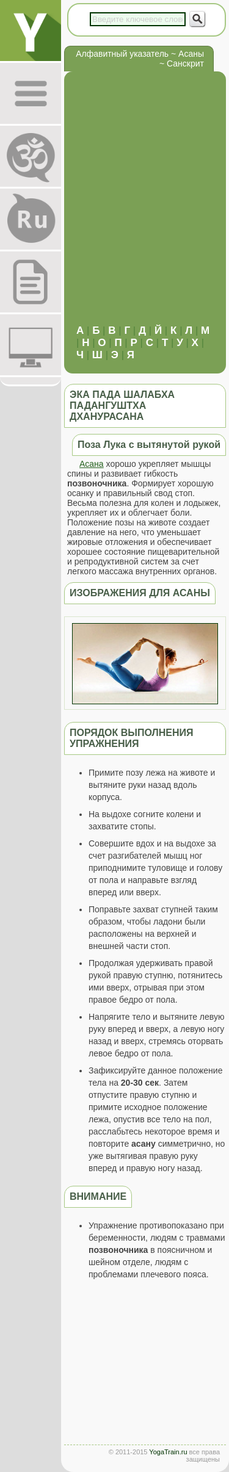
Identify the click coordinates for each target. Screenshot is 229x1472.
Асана (91, 464)
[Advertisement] (114, 204)
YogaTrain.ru (168, 1452)
